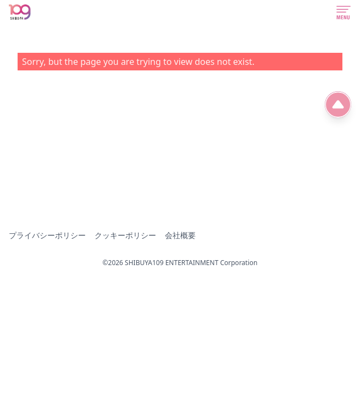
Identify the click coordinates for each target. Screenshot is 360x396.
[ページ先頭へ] (338, 104)
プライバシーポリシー (47, 235)
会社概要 (180, 235)
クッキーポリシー (125, 235)
